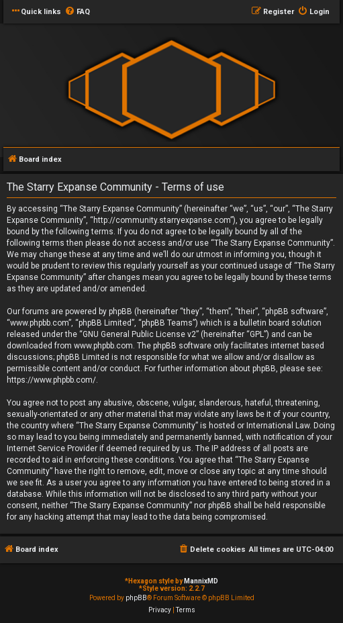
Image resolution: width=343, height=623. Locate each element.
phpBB (136, 598)
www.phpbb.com (103, 345)
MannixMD (201, 581)
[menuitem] (77, 12)
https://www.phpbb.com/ (51, 380)
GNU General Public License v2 (139, 334)
